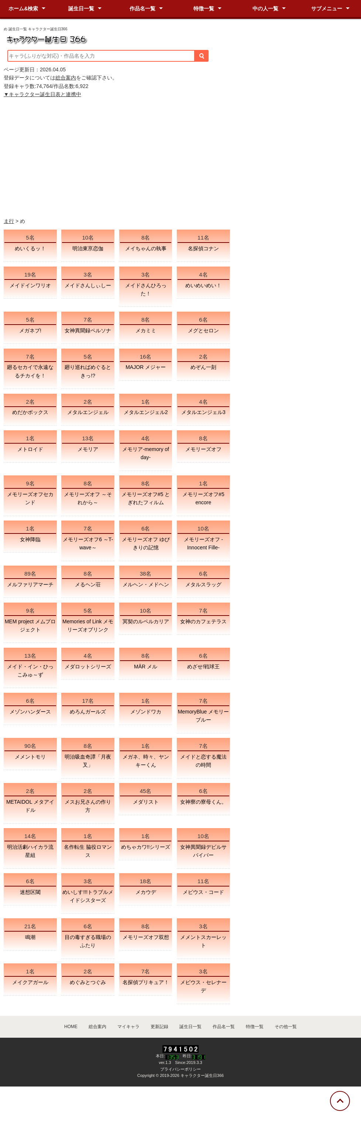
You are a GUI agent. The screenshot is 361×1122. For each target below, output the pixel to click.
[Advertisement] (180, 158)
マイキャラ (128, 1026)
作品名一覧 (142, 8)
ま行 (9, 221)
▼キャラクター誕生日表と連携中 (42, 94)
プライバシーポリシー (180, 1069)
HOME (71, 1026)
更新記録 (159, 1026)
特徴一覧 (203, 8)
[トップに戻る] (340, 1101)
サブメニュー (326, 8)
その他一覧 (286, 1026)
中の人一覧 (265, 8)
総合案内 (65, 78)
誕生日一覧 (81, 8)
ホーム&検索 (23, 8)
